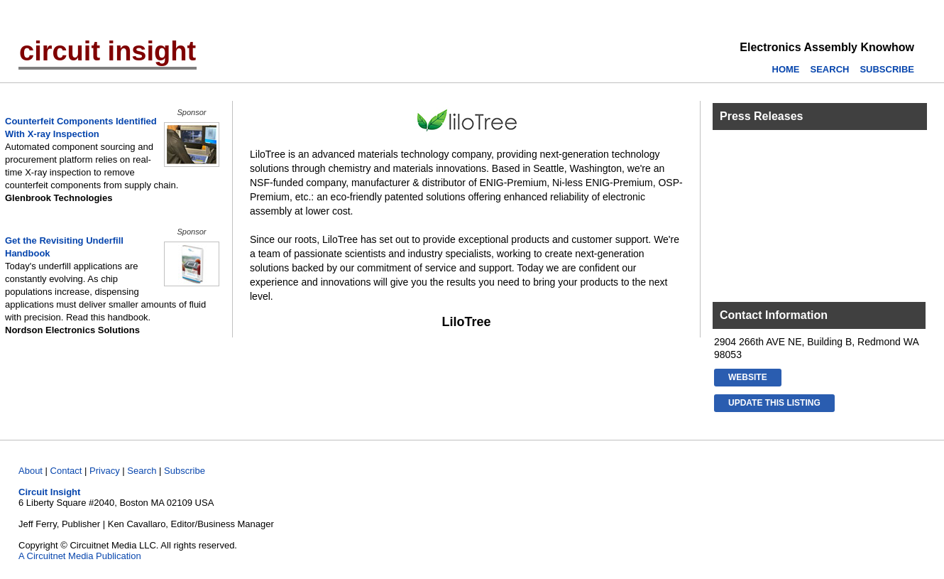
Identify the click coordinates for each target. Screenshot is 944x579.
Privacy (104, 470)
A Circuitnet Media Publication (79, 556)
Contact (66, 470)
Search (141, 470)
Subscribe (184, 470)
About (30, 470)
